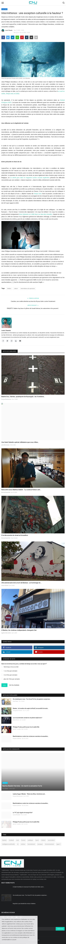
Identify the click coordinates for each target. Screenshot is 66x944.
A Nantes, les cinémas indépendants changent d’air (19, 623)
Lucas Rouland (16, 807)
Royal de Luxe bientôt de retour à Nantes (24, 896)
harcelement (31, 837)
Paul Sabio (15, 694)
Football (11, 833)
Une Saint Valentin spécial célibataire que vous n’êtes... (20, 440)
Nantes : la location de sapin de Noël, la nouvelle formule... (31, 701)
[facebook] (3, 910)
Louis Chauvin (6, 30)
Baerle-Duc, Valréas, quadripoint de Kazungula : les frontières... (23, 395)
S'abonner (60, 922)
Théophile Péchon (17, 703)
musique (40, 837)
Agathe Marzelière (6, 626)
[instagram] (7, 910)
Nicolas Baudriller (6, 489)
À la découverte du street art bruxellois (14, 532)
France (23, 833)
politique (30, 833)
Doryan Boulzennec (6, 397)
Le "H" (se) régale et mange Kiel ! (23, 805)
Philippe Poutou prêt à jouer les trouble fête (26, 720)
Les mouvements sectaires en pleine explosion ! (27, 710)
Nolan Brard (16, 713)
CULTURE (4, 9)
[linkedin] (12, 910)
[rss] (21, 910)
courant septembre (43, 177)
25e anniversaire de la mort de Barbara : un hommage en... (21, 577)
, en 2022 (16, 93)
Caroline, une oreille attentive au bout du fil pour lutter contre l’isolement (33, 301)
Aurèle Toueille (17, 722)
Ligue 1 (58, 837)
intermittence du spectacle (28, 288)
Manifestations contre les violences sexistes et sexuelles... (31, 729)
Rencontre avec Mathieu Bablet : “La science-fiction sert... (21, 486)
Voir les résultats (14, 678)
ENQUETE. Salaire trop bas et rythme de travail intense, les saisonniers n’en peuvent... (33, 308)
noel (17, 833)
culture (16, 288)
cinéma (23, 837)
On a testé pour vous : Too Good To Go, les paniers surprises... (32, 692)
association (51, 833)
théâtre (9, 288)
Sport (37, 833)
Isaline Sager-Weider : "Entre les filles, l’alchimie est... (29, 787)
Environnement (49, 837)
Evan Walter (5, 781)
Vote (4, 678)
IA (17, 837)
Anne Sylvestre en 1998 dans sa (29, 214)
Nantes (4, 833)
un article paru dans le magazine (21, 177)
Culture (43, 833)
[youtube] (16, 910)
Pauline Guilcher (17, 731)
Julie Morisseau (5, 443)
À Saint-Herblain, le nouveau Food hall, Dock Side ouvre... (29, 880)
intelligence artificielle (8, 837)
